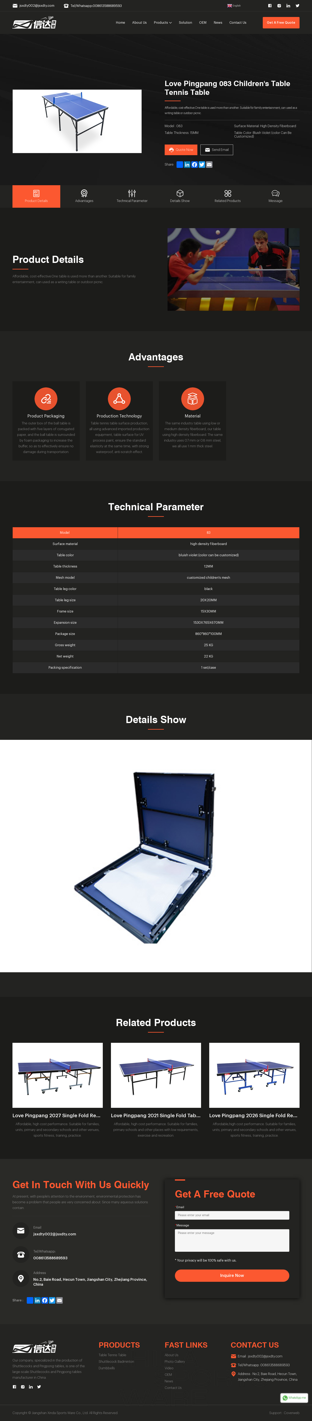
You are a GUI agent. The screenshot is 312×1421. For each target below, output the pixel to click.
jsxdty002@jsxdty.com (54, 1234)
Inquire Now (232, 1276)
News (218, 22)
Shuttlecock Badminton (116, 1361)
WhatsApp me (294, 1398)
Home (120, 22)
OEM (203, 22)
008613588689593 (50, 1258)
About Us (139, 22)
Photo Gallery (175, 1361)
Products (163, 22)
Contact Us (237, 22)
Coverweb (292, 1413)
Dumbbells (107, 1368)
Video (169, 1368)
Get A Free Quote (281, 22)
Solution (185, 22)
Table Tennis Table (112, 1355)
